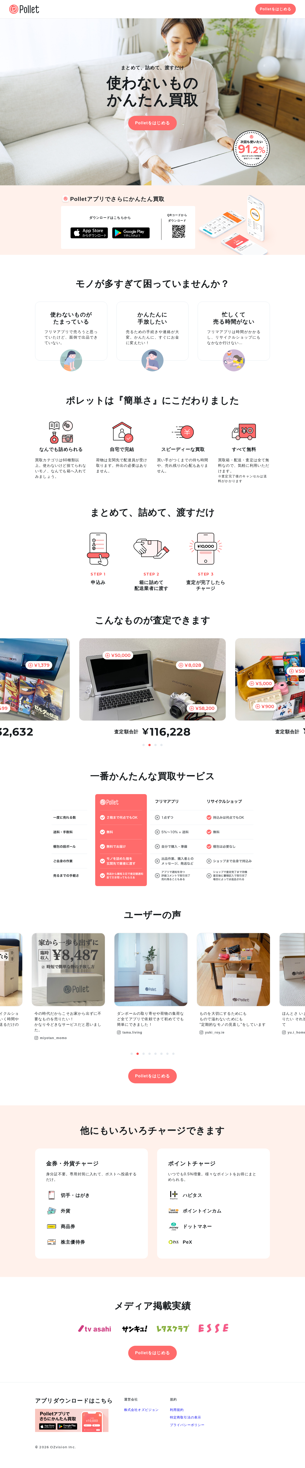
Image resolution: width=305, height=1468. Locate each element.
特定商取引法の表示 (185, 1417)
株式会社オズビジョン (141, 1410)
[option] (152, 687)
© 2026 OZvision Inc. (55, 1447)
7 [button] (167, 1053)
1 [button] (143, 745)
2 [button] (149, 745)
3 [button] (155, 745)
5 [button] (155, 1053)
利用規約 (177, 1410)
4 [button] (161, 745)
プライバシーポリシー (187, 1425)
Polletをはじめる (275, 9)
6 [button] (161, 1053)
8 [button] (173, 1053)
